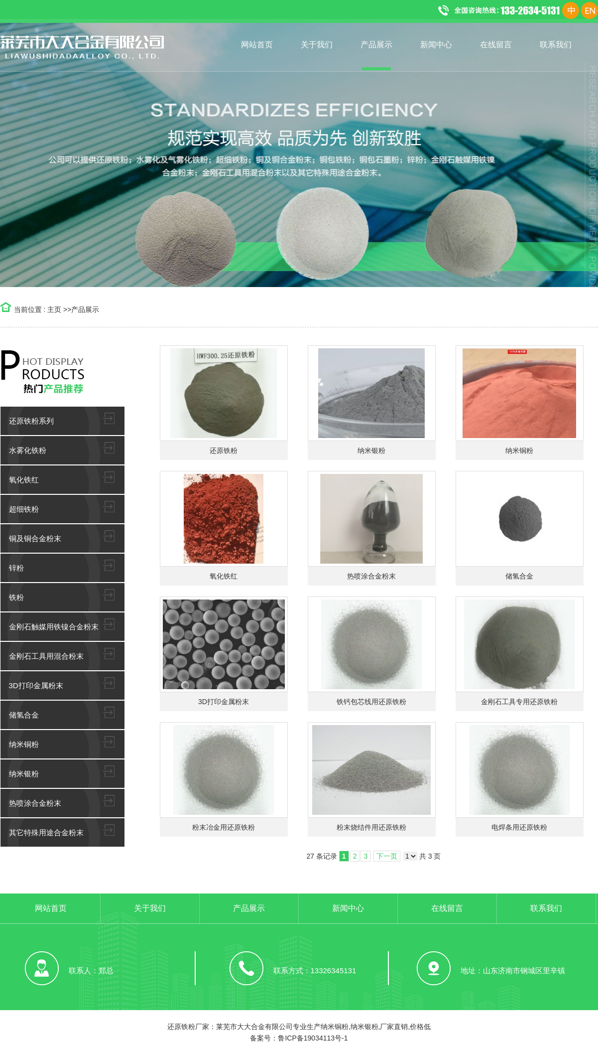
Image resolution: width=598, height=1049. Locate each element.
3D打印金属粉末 (223, 702)
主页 (54, 309)
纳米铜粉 (519, 450)
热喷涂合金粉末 (371, 576)
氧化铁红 (224, 576)
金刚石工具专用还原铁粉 (519, 702)
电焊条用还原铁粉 (519, 827)
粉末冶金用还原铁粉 (223, 827)
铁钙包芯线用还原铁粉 (371, 702)
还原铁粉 (224, 450)
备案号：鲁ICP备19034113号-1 (299, 1038)
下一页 (386, 856)
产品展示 (85, 309)
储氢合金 (519, 576)
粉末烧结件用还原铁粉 (371, 827)
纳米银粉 (371, 450)
